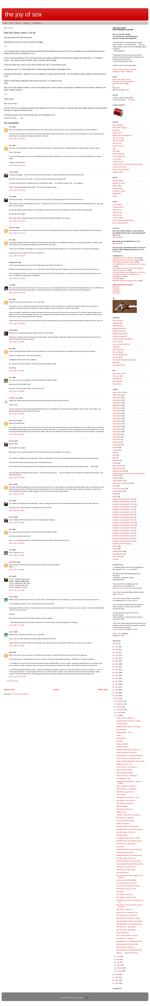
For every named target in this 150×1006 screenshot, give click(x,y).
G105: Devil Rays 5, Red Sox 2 (126, 752)
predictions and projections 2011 (123, 504)
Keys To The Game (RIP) (121, 169)
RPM (10, 652)
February (120, 968)
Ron (10, 127)
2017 (117, 670)
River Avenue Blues (130, 600)
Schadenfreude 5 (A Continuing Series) (129, 950)
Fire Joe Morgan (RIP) (120, 355)
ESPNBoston (117, 193)
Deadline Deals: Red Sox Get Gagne (128, 726)
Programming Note (122, 932)
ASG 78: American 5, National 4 (126, 883)
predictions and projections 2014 (123, 512)
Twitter (123, 71)
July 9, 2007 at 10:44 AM (17, 190)
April (118, 962)
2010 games (117, 408)
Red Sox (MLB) (118, 180)
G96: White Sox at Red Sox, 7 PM (127, 797)
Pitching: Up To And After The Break (128, 918)
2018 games (117, 429)
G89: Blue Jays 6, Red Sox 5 (125, 858)
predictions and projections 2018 (123, 522)
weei (114, 559)
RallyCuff (120, 594)
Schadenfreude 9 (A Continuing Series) (129, 841)
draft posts (116, 460)
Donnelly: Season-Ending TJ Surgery (128, 721)
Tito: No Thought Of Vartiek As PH (127, 826)
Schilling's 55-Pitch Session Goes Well (129, 849)
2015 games (117, 421)
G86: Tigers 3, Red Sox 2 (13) (126, 897)
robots (115, 549)
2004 (117, 980)
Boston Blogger (118, 125)
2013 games (117, 416)
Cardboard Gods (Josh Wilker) (123, 339)
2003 (117, 983)
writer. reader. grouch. (124, 79)
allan (10, 196)
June (118, 956)
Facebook (116, 71)
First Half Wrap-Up (122, 872)
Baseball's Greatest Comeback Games (125, 280)
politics (115, 496)
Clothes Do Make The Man (125, 820)
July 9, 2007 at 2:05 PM (16, 391)
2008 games (117, 403)
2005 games (117, 395)
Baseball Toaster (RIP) (120, 333)
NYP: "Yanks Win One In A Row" (127, 935)
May (118, 959)
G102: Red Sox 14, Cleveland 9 (126, 775)
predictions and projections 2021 (123, 530)
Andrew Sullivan (118, 629)
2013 (117, 681)
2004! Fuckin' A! (118, 392)
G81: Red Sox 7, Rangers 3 (125, 938)
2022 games (117, 439)
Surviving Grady (118, 161)
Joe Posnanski (117, 357)
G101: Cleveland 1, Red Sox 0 (126, 786)
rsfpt (114, 148)
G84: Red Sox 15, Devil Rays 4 (126, 915)
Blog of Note (117, 633)
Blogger (86, 998)
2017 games (117, 426)
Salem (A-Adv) (117, 212)
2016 (117, 672)
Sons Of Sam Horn (119, 156)
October (119, 707)
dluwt (114, 455)
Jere (10, 377)
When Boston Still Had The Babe (123, 262)
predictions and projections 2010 (123, 501)
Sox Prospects (117, 204)
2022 (117, 655)
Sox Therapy (117, 159)
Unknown (12, 227)
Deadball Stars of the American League (125, 260)
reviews (115, 546)
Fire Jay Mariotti (118, 352)
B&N (121, 69)
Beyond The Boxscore (120, 336)
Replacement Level (119, 373)
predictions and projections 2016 (123, 517)
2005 (117, 977)
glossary (26, 23)
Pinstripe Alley (117, 379)
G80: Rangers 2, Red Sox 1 (125, 947)
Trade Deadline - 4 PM (123, 732)
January (119, 971)
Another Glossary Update (124, 773)
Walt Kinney (117, 291)
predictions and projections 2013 (123, 509)
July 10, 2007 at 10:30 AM (17, 676)
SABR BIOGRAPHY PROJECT (123, 285)
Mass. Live (126, 569)
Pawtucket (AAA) (118, 207)
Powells (126, 69)
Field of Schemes (118, 349)
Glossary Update (121, 806)
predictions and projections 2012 (123, 507)
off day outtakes (118, 491)
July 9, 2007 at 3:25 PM (16, 494)
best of (18, 23)
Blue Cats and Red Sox (124, 588)
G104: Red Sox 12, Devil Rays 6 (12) (128, 758)
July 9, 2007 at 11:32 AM (17, 233)
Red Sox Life (117, 143)
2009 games (117, 405)
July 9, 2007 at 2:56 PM (16, 434)
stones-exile (117, 556)
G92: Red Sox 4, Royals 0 (125, 818)
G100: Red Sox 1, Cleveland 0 (126, 789)
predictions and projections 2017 (123, 520)
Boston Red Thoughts (120, 127)
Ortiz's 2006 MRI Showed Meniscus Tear (129, 864)
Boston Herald (117, 188)
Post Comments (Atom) (20, 694)
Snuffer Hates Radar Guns (125, 852)
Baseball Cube (117, 323)
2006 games (117, 397)
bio (12, 23)
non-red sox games (119, 488)
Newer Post (9, 689)
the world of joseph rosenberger (123, 81)
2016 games (117, 424)
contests (115, 447)
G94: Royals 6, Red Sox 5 (125, 803)
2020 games (117, 434)
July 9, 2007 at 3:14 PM (16, 477)
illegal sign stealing (119, 471)
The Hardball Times (119, 365)
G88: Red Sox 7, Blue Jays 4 (125, 869)
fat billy (115, 463)
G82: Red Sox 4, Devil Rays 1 (126, 930)
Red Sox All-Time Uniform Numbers (124, 360)
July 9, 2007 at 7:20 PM (16, 625)
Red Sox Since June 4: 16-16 (126, 889)
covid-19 (115, 450)
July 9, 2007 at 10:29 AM (17, 165)
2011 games (117, 410)
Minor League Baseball (120, 223)
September (120, 710)
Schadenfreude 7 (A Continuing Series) (129, 924)
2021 (117, 658)
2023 (117, 652)
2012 (117, 684)
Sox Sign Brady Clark (123, 778)
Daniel (11, 330)
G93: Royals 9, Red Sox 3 (125, 809)
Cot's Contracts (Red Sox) (121, 344)
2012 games (117, 413)
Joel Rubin (12, 562)
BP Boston (116, 130)
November (120, 704)
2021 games (117, 437)
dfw (114, 452)
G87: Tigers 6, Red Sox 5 (124, 894)
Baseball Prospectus (119, 328)
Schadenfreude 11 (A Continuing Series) (129, 755)
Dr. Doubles (120, 846)
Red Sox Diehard (118, 141)
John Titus (116, 293)
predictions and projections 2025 (123, 538)
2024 (117, 649)
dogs (114, 458)
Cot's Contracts (118, 341)
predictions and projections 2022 (123, 533)
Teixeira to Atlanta (122, 744)
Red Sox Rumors (118, 146)
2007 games (117, 400)
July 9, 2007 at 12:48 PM (17, 323)
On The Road (120, 795)
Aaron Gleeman (118, 320)
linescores (116, 478)
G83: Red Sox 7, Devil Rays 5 (126, 927)
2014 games (117, 418)
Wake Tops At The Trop (124, 764)
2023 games (117, 442)
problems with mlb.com (120, 543)
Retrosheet (116, 362)
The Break (119, 891)
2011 (117, 687)
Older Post (103, 689)
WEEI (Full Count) (119, 183)
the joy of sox (23, 14)
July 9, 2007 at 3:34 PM (16, 510)
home (5, 23)
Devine (11, 484)
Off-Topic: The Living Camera (126, 867)
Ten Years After (121, 729)
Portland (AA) (117, 210)
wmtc (118, 88)
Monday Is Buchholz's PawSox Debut (128, 861)
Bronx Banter (117, 384)
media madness (118, 480)
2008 (117, 695)
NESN (115, 196)
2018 (117, 667)
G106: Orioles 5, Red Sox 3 (125, 718)
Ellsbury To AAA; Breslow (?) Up (127, 912)
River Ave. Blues (118, 376)
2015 (117, 675)
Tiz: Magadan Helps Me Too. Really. (128, 838)
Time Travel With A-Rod (124, 770)
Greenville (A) (117, 215)
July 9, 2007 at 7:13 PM (16, 590)
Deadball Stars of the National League (125, 258)
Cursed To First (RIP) (120, 167)
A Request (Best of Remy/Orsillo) (127, 944)
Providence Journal (119, 191)
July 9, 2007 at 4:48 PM (16, 522)
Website (129, 71)
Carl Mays (116, 289)
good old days (117, 466)
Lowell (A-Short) (118, 217)
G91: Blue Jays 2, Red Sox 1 (125, 832)
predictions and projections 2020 (123, 528)
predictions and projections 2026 (123, 541)
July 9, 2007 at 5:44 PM (16, 555)
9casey (11, 172)
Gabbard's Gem (121, 812)
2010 (117, 690)
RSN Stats (116, 151)
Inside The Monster (122, 823)
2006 (117, 974)
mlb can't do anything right (121, 483)
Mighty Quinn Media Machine (122, 135)
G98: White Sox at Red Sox (125, 792)
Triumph (133, 69)
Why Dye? (119, 741)
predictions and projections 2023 (123, 536)
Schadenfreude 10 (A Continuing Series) (129, 829)
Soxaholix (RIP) (118, 172)
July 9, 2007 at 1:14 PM (16, 371)
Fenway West (117, 133)
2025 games (117, 445)
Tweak (118, 735)
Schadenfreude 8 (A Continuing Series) (129, 855)
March (119, 965)
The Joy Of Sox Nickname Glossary (128, 886)
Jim (10, 285)
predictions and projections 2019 (123, 525)
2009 (117, 693)
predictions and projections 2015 (123, 514)
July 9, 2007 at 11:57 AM (17, 256)
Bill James (131, 100)
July (118, 715)
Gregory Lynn (14, 398)
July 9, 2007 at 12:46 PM (17, 292)
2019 (117, 664)
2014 (117, 678)
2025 (117, 647)
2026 (117, 644)
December (120, 701)
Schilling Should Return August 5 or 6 (128, 750)
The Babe (116, 278)
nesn (114, 486)
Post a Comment (12, 681)
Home (56, 689)
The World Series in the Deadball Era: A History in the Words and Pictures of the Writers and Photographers (129, 274)
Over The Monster (119, 138)
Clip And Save (121, 738)
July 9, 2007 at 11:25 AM (17, 221)
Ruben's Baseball (118, 154)
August (119, 712)
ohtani (115, 494)
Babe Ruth (116, 287)
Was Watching (117, 381)
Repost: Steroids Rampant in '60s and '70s (130, 761)
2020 (117, 661)
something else (118, 554)
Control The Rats (122, 747)
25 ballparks (37, 23)
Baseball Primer (118, 326)
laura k (11, 597)
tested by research (119, 83)
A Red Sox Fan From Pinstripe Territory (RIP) (127, 164)
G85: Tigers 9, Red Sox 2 (124, 909)
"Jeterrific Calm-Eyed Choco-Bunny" (128, 815)
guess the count (118, 468)
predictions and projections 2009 (123, 499)
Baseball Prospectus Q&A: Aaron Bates (129, 921)
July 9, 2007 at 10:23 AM (17, 138)
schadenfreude (117, 551)
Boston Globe (117, 186)
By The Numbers (121, 724)
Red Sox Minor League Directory (123, 220)
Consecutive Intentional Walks (126, 880)
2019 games (117, 431)
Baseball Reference (119, 331)
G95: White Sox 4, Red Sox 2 (126, 800)
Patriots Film (13, 420)
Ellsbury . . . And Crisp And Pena (127, 953)
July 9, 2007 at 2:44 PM (16, 414)
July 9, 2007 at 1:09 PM (16, 342)
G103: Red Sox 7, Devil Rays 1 (126, 767)
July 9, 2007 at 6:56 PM (16, 569)
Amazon (116, 69)
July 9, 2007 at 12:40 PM (17, 278)
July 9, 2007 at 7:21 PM (16, 646)
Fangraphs (116, 347)
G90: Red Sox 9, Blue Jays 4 (125, 844)
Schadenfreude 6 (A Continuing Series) (129, 941)
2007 (117, 698)
